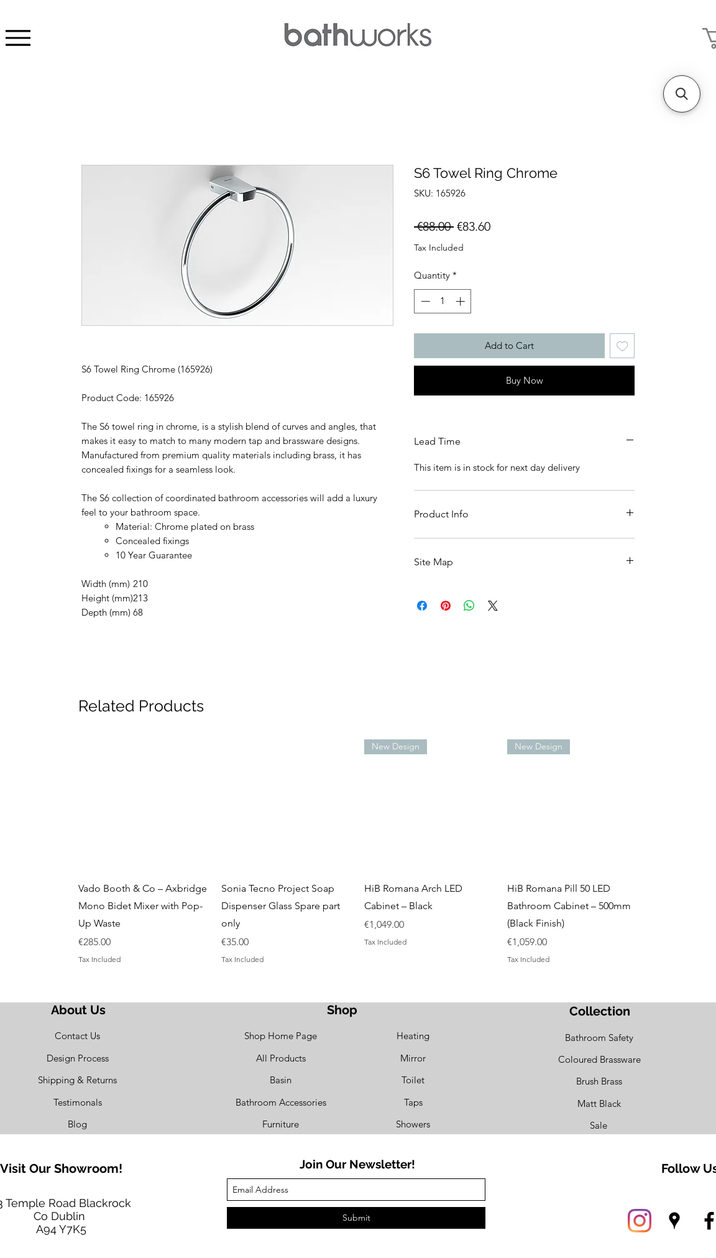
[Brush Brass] (599, 1081)
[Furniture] (280, 1124)
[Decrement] (424, 301)
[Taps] (413, 1102)
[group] (358, 852)
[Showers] (413, 1124)
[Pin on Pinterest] (445, 605)
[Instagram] (639, 1221)
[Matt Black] (599, 1103)
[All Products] (280, 1058)
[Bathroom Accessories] (280, 1102)
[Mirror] (413, 1058)
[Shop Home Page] (280, 1036)
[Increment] (461, 301)
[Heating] (413, 1036)
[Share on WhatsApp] (469, 605)
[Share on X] (492, 605)
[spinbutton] (443, 301)
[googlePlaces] (674, 1221)
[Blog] (77, 1124)
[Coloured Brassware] (599, 1059)
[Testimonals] (77, 1102)
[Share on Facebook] (422, 605)
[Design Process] (77, 1058)
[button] (681, 94)
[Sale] (598, 1125)
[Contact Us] (77, 1036)
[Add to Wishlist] (622, 346)
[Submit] (356, 1218)
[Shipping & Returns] (77, 1080)
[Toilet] (413, 1080)
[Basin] (280, 1080)
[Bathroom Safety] (599, 1038)
